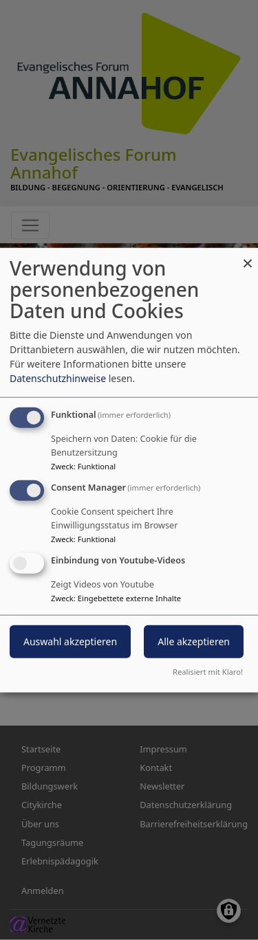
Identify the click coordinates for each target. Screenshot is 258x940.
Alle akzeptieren (194, 640)
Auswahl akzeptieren (70, 640)
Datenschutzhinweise (58, 378)
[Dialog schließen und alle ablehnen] (247, 256)
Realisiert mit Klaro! (208, 671)
